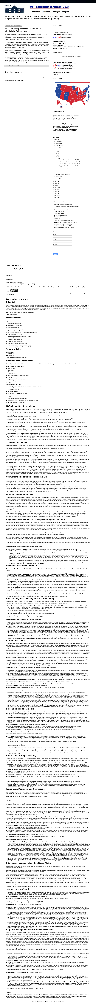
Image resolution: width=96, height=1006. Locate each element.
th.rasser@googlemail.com (20, 357)
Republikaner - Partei (59, 213)
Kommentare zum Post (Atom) (17, 80)
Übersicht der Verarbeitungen (14, 323)
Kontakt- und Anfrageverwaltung (15, 341)
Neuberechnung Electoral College (61, 127)
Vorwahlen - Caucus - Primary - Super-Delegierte (65, 129)
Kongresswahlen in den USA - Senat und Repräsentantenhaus (68, 46)
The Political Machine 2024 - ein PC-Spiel (64, 227)
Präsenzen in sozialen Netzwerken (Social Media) (19, 345)
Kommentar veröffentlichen (13, 75)
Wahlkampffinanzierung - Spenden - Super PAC (65, 130)
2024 (56, 139)
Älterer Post (46, 78)
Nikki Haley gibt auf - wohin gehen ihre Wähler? (66, 166)
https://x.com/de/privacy (77, 977)
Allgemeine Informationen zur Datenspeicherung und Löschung (22, 332)
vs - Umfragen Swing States (63, 36)
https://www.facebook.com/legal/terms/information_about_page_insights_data (66, 921)
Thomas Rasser (34, 293)
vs (57, 65)
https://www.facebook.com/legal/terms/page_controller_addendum (22, 917)
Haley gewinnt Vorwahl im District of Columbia (66, 172)
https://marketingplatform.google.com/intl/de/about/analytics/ (69, 855)
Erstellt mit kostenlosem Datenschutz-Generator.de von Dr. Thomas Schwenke (24, 988)
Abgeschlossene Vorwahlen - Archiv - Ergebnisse (64, 118)
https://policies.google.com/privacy (63, 857)
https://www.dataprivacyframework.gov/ (62, 515)
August (57, 147)
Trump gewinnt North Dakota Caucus (64, 170)
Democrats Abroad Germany (61, 215)
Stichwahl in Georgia (58, 45)
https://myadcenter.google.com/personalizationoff (69, 859)
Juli (57, 149)
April (57, 156)
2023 (56, 181)
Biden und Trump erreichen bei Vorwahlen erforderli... (67, 162)
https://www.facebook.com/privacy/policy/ (29, 911)
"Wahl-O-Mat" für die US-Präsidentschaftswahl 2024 (66, 206)
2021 (56, 185)
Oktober (58, 143)
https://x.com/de (55, 977)
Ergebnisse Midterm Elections (60, 44)
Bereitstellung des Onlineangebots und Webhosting (19, 336)
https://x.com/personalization (14, 978)
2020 (56, 187)
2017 (56, 193)
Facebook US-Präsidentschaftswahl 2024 (64, 204)
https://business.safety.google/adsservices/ (25, 860)
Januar (57, 178)
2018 (56, 191)
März (57, 158)
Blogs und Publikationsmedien (14, 339)
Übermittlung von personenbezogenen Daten (18, 329)
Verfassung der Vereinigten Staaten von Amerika (65, 222)
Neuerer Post (8, 78)
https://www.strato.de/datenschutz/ (42, 638)
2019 (56, 189)
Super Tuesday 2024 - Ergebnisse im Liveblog (66, 168)
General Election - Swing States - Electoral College (65, 126)
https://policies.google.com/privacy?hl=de (61, 752)
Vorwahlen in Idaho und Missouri (63, 174)
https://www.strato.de (17, 638)
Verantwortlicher (11, 322)
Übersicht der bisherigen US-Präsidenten (63, 220)
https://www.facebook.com (45, 926)
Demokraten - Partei (59, 211)
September (58, 145)
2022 (56, 183)
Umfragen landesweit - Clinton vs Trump (63, 117)
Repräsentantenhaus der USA (61, 209)
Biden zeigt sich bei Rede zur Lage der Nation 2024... (67, 164)
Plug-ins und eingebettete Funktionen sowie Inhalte (19, 346)
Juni (57, 152)
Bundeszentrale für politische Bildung (63, 224)
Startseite (27, 78)
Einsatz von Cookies (12, 338)
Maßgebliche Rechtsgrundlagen (14, 325)
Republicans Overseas (59, 217)
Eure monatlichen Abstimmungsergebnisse (63, 119)
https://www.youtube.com (24, 983)
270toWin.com (78, 56)
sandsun (51, 1001)
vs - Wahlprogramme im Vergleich (65, 67)
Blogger (62, 1001)
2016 (56, 195)
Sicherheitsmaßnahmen (13, 327)
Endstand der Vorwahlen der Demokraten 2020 (64, 68)
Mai (57, 154)
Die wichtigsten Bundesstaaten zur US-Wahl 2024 (67, 159)
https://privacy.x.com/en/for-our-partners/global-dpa (49, 978)
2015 (56, 197)
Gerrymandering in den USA (60, 48)
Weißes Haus (57, 218)
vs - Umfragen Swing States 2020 (64, 64)
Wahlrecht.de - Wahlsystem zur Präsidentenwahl (65, 225)
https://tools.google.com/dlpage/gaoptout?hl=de (18, 859)
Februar (58, 176)
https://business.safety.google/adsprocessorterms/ (19, 858)
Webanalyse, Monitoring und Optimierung (17, 343)
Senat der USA (57, 208)
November (58, 141)
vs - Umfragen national (62, 37)
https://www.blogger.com (33, 752)
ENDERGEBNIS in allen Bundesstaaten (62, 62)
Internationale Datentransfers (14, 330)
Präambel (9, 320)
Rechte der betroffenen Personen (15, 334)
